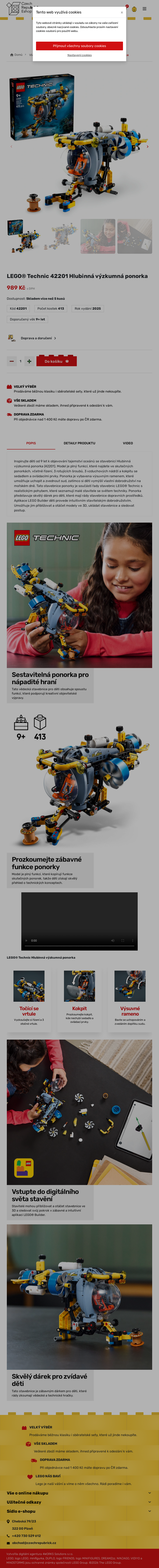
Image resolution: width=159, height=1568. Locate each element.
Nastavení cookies (79, 55)
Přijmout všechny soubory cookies (79, 46)
